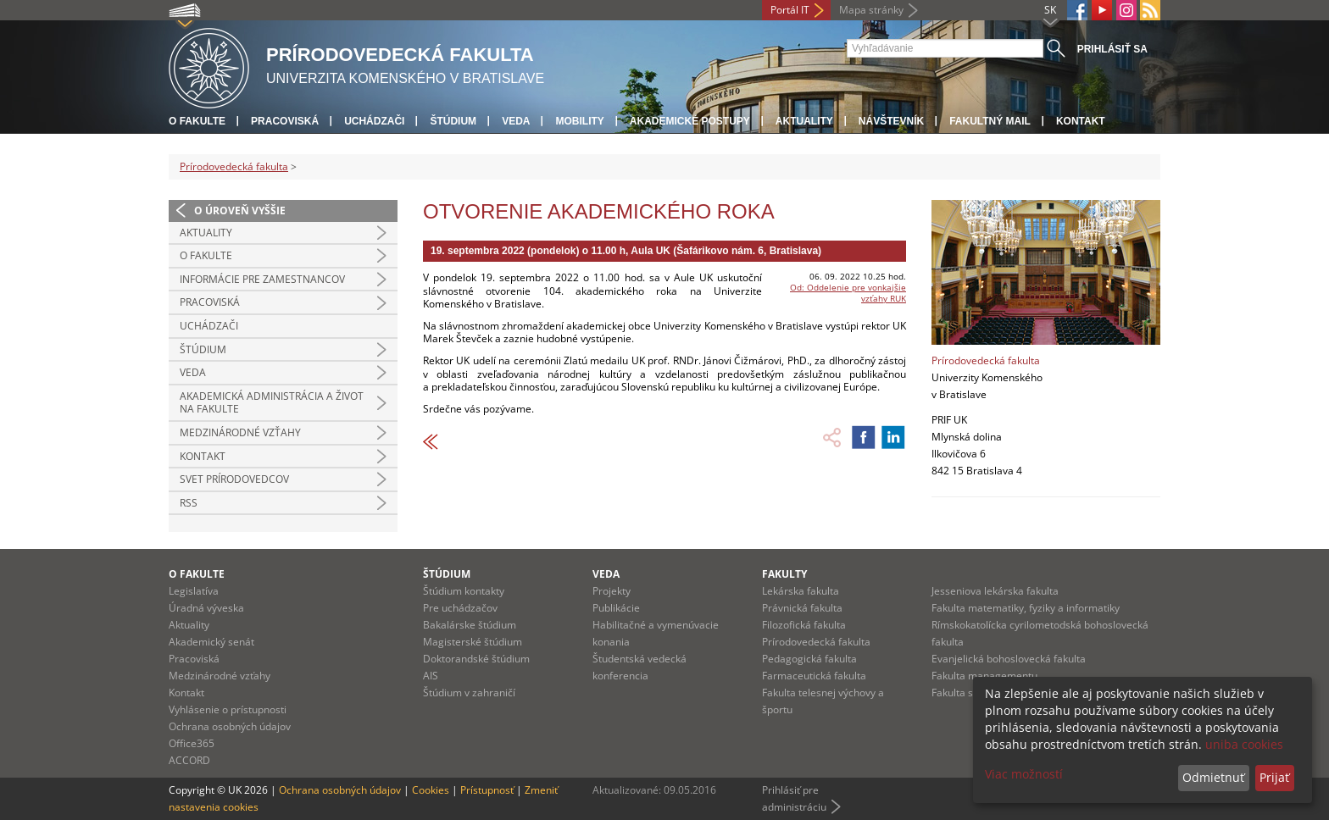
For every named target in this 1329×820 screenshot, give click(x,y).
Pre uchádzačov (460, 608)
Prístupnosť (487, 790)
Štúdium (453, 121)
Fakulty (784, 574)
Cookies (430, 790)
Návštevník (891, 121)
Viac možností (1024, 774)
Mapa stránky (871, 10)
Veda (516, 121)
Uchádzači (374, 121)
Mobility (579, 121)
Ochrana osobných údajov (230, 726)
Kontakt (1080, 121)
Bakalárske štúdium (469, 625)
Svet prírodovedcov (234, 479)
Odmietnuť (1213, 777)
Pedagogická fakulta (809, 658)
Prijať (1274, 777)
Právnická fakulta (802, 608)
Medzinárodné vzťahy (240, 432)
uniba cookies (1244, 744)
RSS (188, 503)
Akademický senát (211, 641)
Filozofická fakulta (804, 625)
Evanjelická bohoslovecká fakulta (1008, 658)
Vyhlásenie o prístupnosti (227, 709)
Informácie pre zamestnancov (262, 279)
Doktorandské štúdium (476, 658)
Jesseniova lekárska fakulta (995, 591)
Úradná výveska (206, 608)
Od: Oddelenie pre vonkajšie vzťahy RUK (848, 292)
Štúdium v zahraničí (469, 692)
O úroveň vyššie (240, 210)
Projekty (611, 591)
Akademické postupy (690, 121)
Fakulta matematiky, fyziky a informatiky (1025, 608)
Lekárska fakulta (800, 591)
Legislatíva (194, 591)
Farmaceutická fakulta (814, 675)
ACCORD (189, 760)
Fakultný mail (990, 121)
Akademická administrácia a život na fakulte (272, 403)
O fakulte (197, 121)
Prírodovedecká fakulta (234, 166)
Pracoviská (285, 121)
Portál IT (789, 10)
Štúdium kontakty (463, 591)
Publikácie (616, 608)
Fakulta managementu (984, 675)
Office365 (191, 743)
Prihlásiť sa (1112, 49)
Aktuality (804, 121)
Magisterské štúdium (472, 641)
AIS (430, 675)
